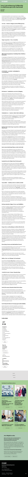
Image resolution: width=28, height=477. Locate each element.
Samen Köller (18, 187)
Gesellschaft (5, 330)
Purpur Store (4, 237)
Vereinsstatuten (4, 474)
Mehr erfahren (7, 407)
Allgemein (4, 328)
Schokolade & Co (15, 116)
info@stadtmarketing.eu (8, 470)
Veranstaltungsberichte (6, 337)
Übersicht (14, 375)
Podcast (4, 334)
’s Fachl (4, 274)
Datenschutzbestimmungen (6, 356)
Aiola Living (10, 136)
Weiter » (14, 377)
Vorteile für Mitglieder (8, 456)
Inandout (21, 163)
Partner (11, 474)
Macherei (11, 98)
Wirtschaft (2, 10)
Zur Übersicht (5, 342)
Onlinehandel (8, 312)
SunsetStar (15, 79)
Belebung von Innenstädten (21, 18)
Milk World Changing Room (6, 60)
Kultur (4, 332)
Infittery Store (12, 260)
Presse (8, 474)
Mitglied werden (15, 456)
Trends (4, 336)
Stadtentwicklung (5, 335)
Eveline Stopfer (5, 318)
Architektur (4, 329)
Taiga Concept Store (9, 43)
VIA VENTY (14, 29)
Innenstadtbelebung (6, 331)
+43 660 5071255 (6, 469)
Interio (15, 150)
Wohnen (4, 339)
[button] (5, 1)
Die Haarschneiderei (9, 207)
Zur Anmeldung (4, 366)
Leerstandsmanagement (6, 333)
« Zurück (13, 373)
